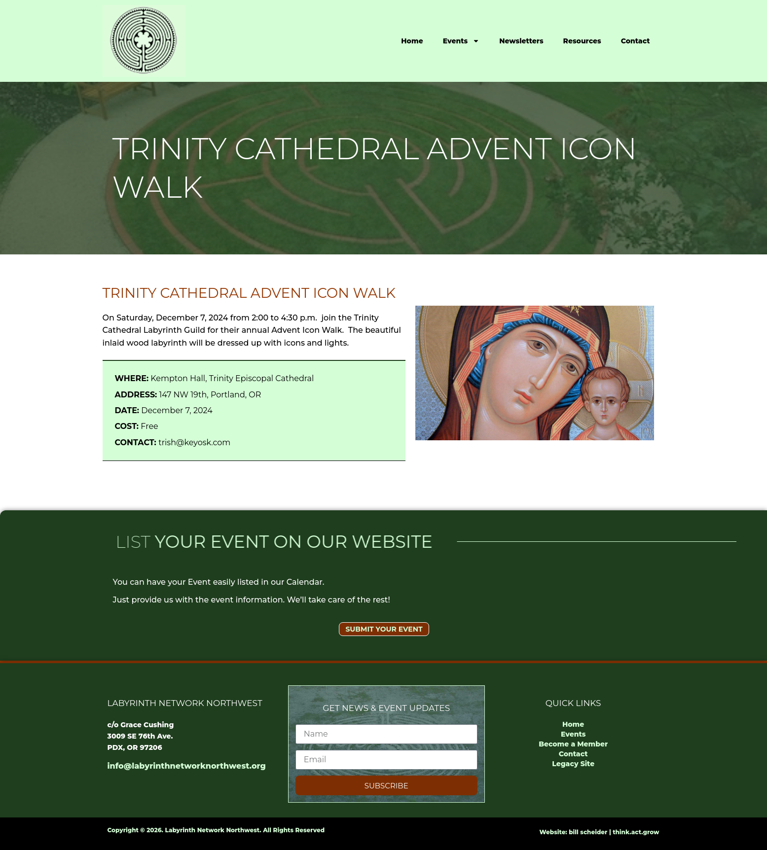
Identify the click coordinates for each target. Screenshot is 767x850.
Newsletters (521, 40)
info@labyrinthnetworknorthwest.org (187, 766)
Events (461, 41)
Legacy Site (573, 763)
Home (412, 40)
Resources (582, 40)
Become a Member (573, 744)
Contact (635, 40)
